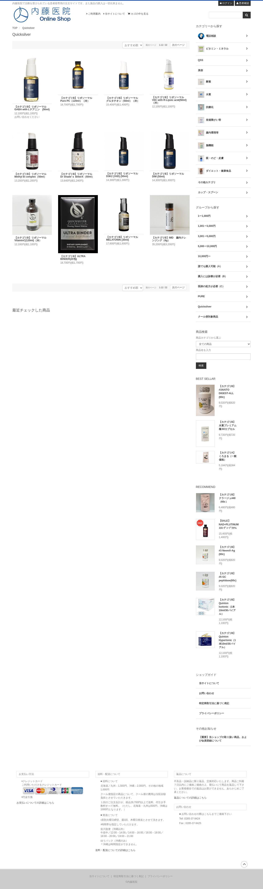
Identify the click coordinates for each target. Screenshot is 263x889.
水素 (223, 94)
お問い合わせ (206, 693)
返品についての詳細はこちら (190, 797)
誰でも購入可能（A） (223, 266)
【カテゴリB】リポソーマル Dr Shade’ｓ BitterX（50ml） (77, 175)
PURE (223, 296)
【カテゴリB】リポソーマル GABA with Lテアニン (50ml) (32, 108)
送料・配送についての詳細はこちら (115, 850)
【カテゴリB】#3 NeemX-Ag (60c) (227, 551)
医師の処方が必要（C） (223, 286)
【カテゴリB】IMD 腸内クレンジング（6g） (169, 239)
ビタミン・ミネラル (223, 49)
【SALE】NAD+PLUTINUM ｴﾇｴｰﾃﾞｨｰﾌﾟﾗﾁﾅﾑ (229, 524)
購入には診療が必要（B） (223, 276)
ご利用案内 (94, 13)
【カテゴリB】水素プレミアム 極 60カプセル (227, 425)
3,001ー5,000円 (223, 236)
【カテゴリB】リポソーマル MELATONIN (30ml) (123, 238)
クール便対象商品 (223, 316)
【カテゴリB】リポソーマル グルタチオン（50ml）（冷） (123, 99)
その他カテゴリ (223, 182)
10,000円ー (223, 256)
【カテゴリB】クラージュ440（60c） (227, 498)
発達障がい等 (223, 120)
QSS (223, 60)
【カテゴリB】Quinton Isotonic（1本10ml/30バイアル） (227, 607)
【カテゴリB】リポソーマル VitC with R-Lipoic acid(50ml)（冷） (169, 100)
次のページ (178, 44)
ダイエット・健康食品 (223, 171)
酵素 (223, 82)
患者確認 (242, 3)
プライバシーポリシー (211, 713)
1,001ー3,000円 (223, 226)
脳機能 (223, 145)
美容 (223, 70)
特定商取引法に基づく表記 (214, 703)
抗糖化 (223, 107)
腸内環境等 (223, 133)
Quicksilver (28, 28)
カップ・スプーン (223, 192)
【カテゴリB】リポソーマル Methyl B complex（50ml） (31, 175)
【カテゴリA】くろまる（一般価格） (227, 456)
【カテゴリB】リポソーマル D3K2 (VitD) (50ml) (123, 175)
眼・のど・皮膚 (223, 158)
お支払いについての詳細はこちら (35, 802)
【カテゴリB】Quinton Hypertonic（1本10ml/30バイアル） (227, 640)
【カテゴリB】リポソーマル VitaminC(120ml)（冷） (31, 239)
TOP (14, 28)
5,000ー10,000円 (223, 246)
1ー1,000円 (223, 216)
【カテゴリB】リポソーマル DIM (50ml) (169, 175)
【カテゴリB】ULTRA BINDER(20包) (74, 257)
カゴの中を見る (138, 13)
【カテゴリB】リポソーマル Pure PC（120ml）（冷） (77, 99)
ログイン (226, 3)
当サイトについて (114, 13)
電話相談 (223, 36)
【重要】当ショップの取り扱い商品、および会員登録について (223, 739)
